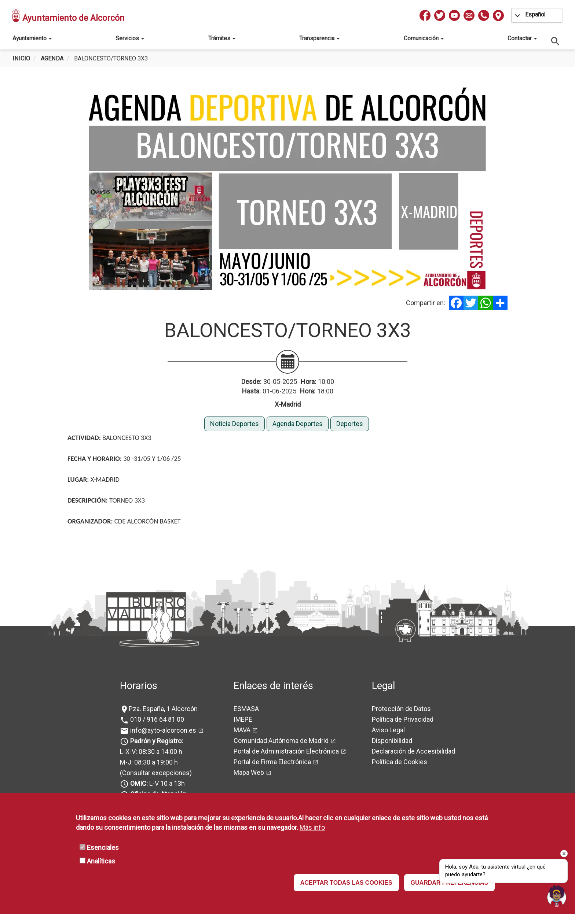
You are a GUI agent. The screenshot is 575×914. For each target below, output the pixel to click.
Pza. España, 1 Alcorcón (163, 709)
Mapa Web (249, 772)
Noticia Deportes (234, 424)
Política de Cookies (399, 762)
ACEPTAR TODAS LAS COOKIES (346, 883)
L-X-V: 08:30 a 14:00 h (151, 751)
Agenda (52, 58)
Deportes (349, 424)
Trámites (221, 38)
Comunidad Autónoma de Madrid (281, 740)
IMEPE (243, 719)
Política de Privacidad (402, 719)
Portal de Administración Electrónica (286, 751)
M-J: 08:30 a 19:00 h (149, 762)
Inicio (21, 58)
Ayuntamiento (32, 38)
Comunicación (424, 38)
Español (535, 14)
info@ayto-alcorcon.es (162, 730)
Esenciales (103, 847)
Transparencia (319, 38)
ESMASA (246, 709)
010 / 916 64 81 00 (156, 719)
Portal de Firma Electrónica (272, 762)
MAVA (242, 730)
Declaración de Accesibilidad (413, 751)
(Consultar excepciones (155, 773)
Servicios (130, 38)
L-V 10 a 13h (157, 783)
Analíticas (101, 861)
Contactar (522, 38)
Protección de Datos (401, 709)
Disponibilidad (392, 740)
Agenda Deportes (297, 424)
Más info (312, 827)
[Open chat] (557, 896)
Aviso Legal (388, 730)
